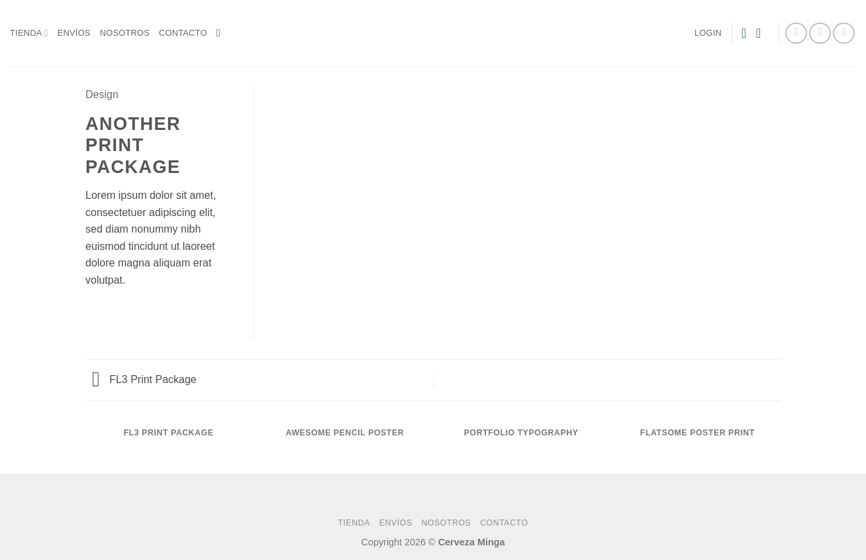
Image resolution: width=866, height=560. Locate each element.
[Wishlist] (744, 33)
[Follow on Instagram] (820, 33)
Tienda (29, 33)
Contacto (183, 33)
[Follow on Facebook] (796, 33)
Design (102, 94)
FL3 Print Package (144, 379)
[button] (221, 33)
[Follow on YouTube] (844, 33)
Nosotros (125, 33)
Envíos (74, 33)
